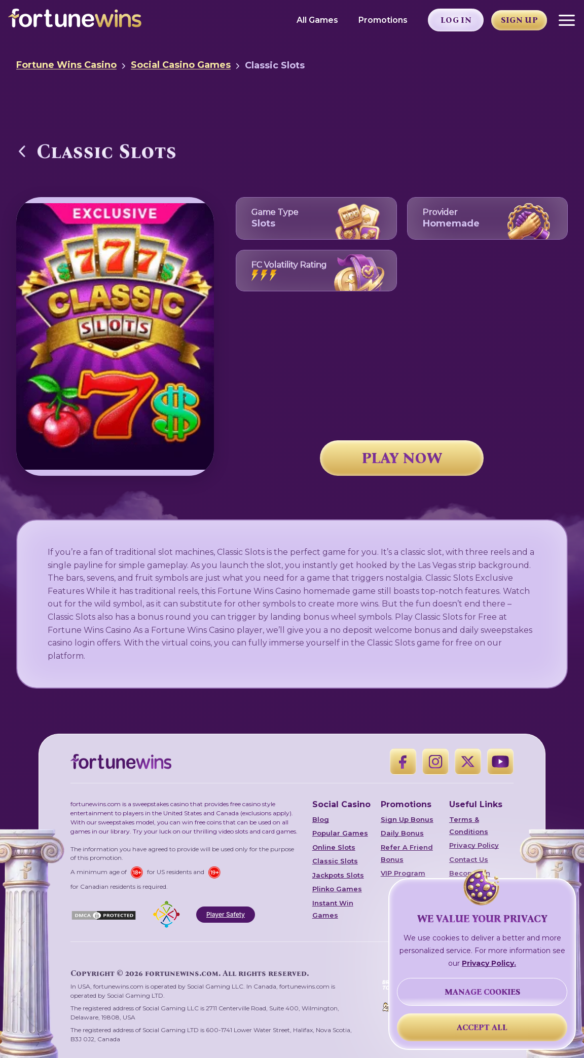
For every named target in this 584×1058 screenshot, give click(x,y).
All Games (317, 20)
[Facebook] (403, 761)
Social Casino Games (181, 64)
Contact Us (468, 859)
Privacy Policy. (489, 963)
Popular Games (340, 833)
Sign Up (519, 20)
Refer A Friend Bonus (407, 853)
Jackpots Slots (338, 875)
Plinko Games (337, 889)
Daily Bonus (402, 833)
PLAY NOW (402, 458)
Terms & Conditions (468, 825)
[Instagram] (435, 761)
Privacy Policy (474, 845)
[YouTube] (500, 761)
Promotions (383, 20)
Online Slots (333, 847)
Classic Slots (335, 861)
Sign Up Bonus (407, 819)
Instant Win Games (332, 909)
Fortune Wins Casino (66, 64)
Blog (320, 819)
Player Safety (225, 914)
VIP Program (403, 873)
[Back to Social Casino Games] (22, 151)
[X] (468, 761)
